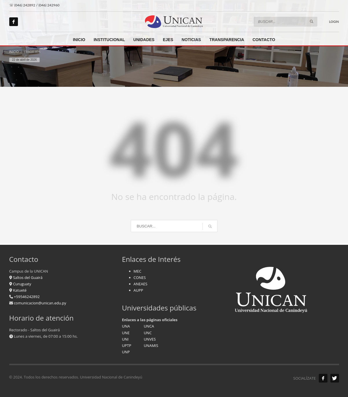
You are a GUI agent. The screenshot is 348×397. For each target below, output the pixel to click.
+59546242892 (26, 296)
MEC (137, 271)
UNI (125, 339)
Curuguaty (21, 283)
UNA (126, 326)
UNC (148, 332)
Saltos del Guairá (28, 277)
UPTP (126, 345)
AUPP (138, 290)
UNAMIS (151, 345)
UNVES (150, 339)
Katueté (19, 290)
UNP (126, 351)
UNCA (149, 326)
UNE (126, 332)
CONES (140, 277)
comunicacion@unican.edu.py (40, 303)
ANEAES (141, 283)
